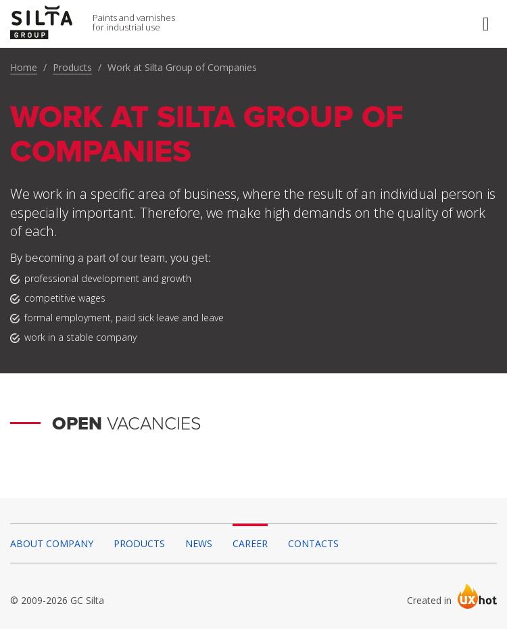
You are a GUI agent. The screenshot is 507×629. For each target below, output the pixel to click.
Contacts (313, 543)
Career (250, 543)
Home (23, 67)
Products (72, 67)
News (198, 543)
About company (51, 543)
